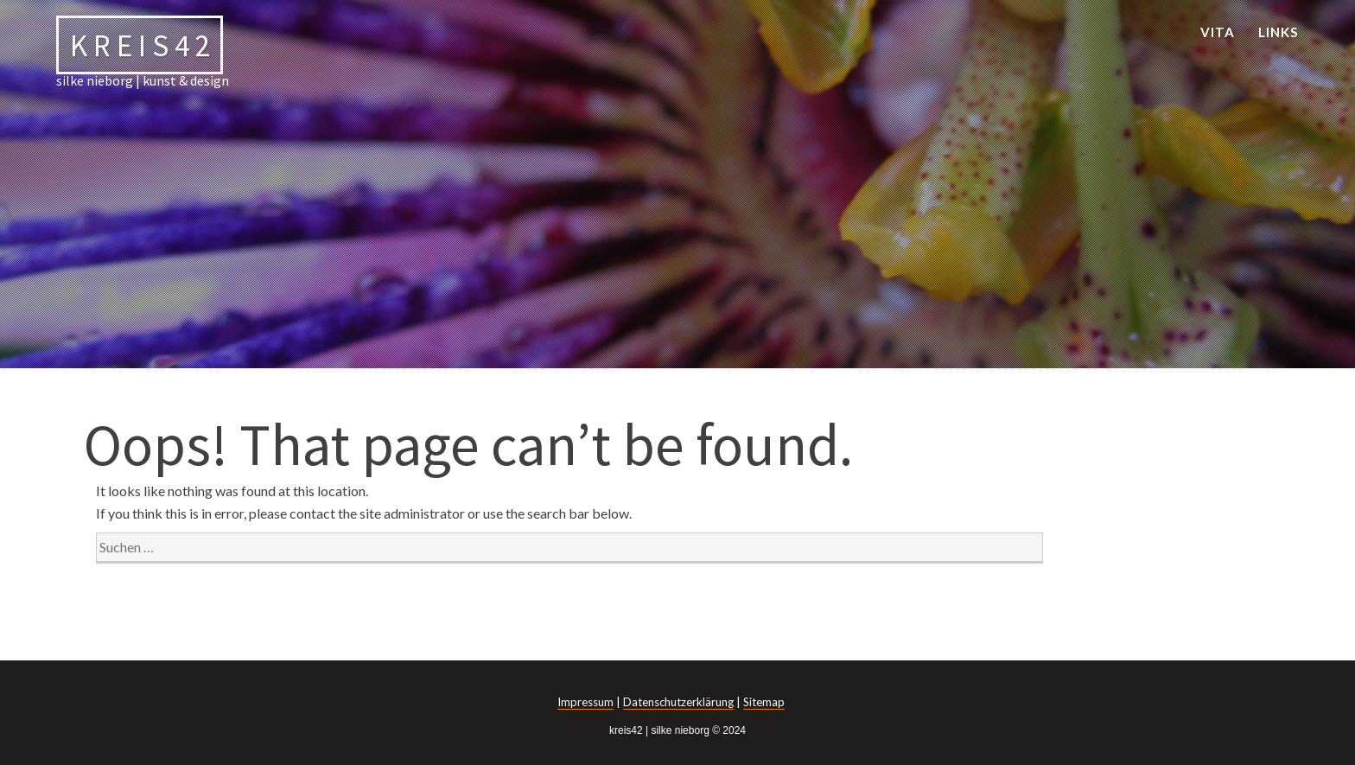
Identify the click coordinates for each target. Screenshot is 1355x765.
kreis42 (143, 44)
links (1278, 32)
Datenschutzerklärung (678, 702)
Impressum (585, 702)
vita (1217, 32)
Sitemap (764, 702)
